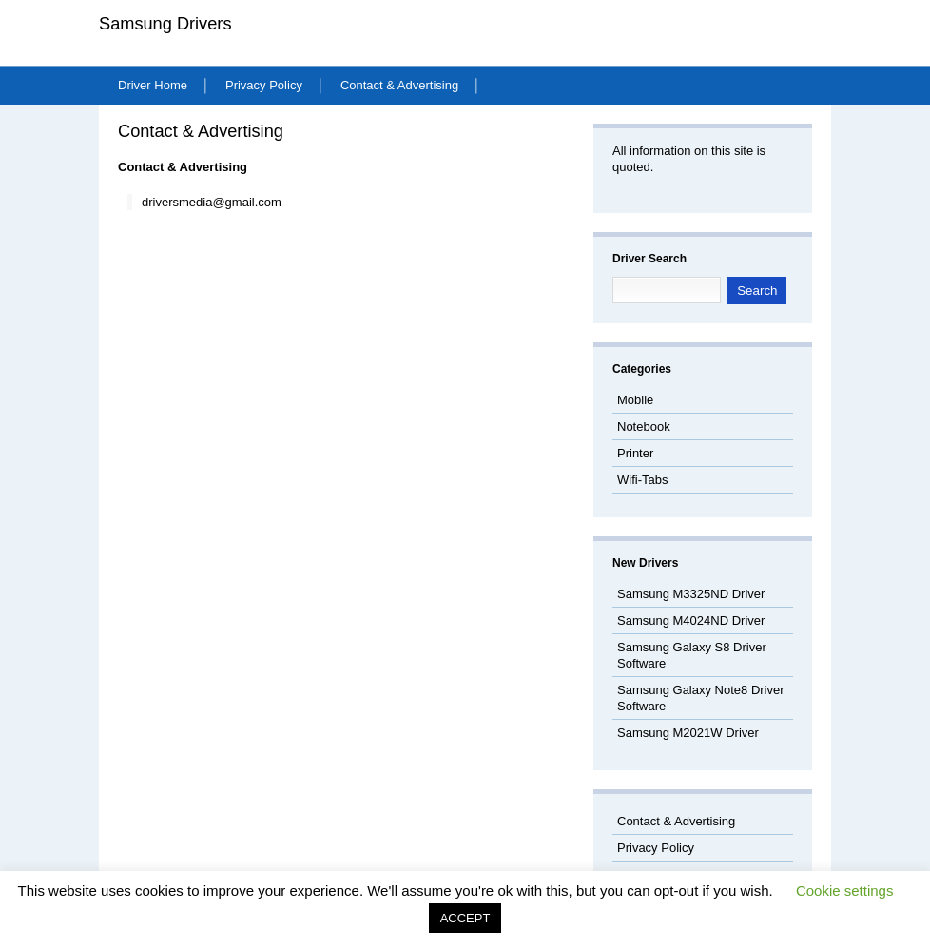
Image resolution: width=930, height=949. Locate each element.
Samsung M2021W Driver (688, 733)
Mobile (635, 400)
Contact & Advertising (399, 85)
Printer (635, 453)
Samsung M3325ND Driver (691, 594)
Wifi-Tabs (642, 480)
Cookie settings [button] (845, 890)
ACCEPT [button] (465, 918)
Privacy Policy (263, 85)
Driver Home (152, 85)
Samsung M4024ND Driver (691, 620)
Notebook (643, 426)
